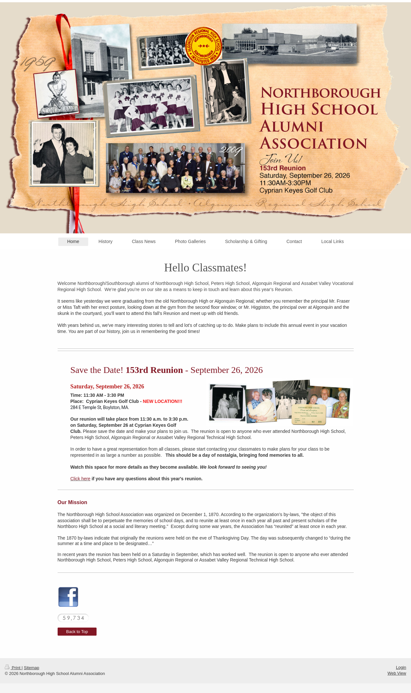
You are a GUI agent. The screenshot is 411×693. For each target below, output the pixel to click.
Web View (397, 673)
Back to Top (77, 631)
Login (401, 667)
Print (13, 667)
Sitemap (31, 667)
